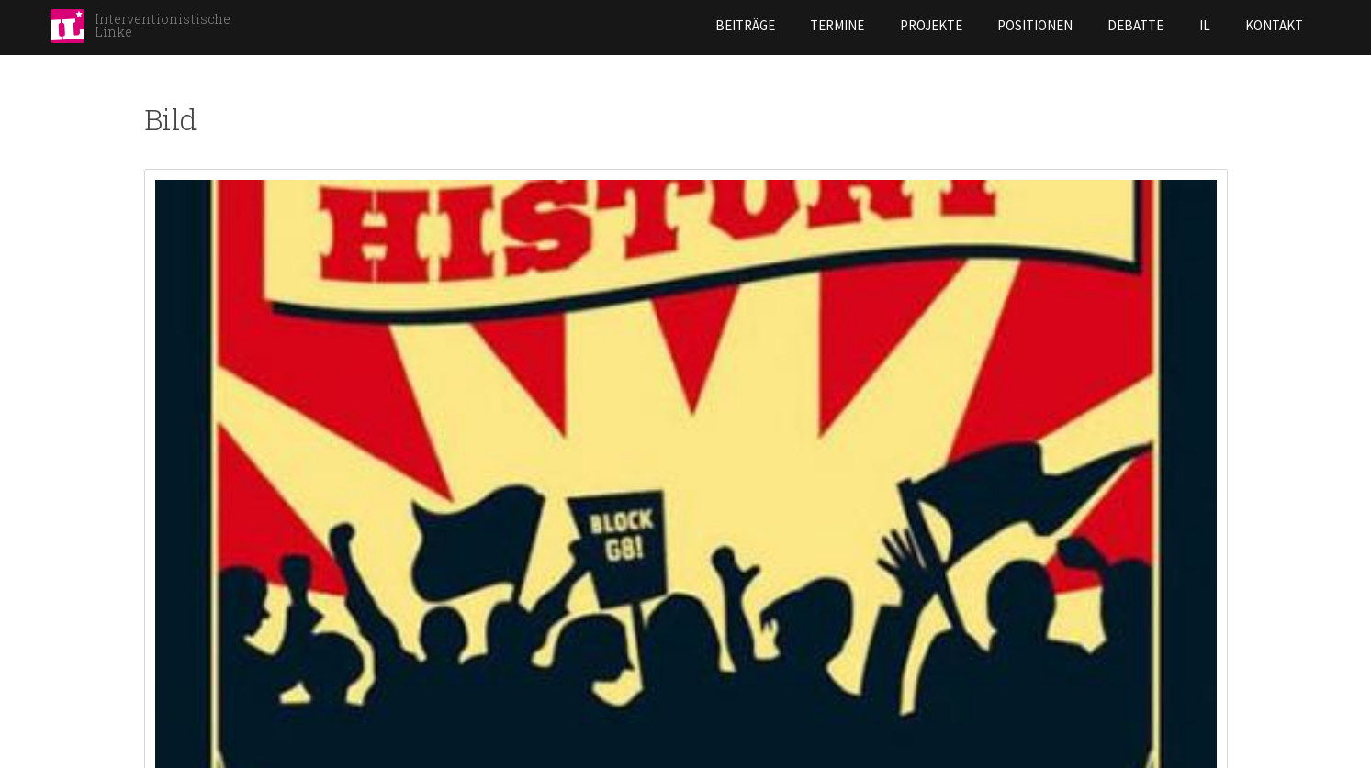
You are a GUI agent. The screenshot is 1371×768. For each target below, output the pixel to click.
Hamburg (449, 592)
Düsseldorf (184, 682)
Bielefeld (174, 592)
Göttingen (180, 743)
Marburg (724, 622)
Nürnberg (728, 682)
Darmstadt (180, 652)
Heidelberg (456, 652)
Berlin (164, 561)
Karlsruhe (455, 713)
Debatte (985, 25)
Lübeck (718, 561)
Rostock (726, 713)
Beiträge (594, 25)
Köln (436, 743)
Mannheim (725, 592)
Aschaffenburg (195, 531)
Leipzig (716, 531)
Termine (685, 25)
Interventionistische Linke (162, 25)
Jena (434, 682)
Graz (436, 531)
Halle (437, 561)
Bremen (168, 622)
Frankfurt (179, 713)
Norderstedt (740, 652)
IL (1053, 25)
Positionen (883, 25)
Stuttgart (732, 743)
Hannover (452, 622)
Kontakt (1123, 25)
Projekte (779, 25)
